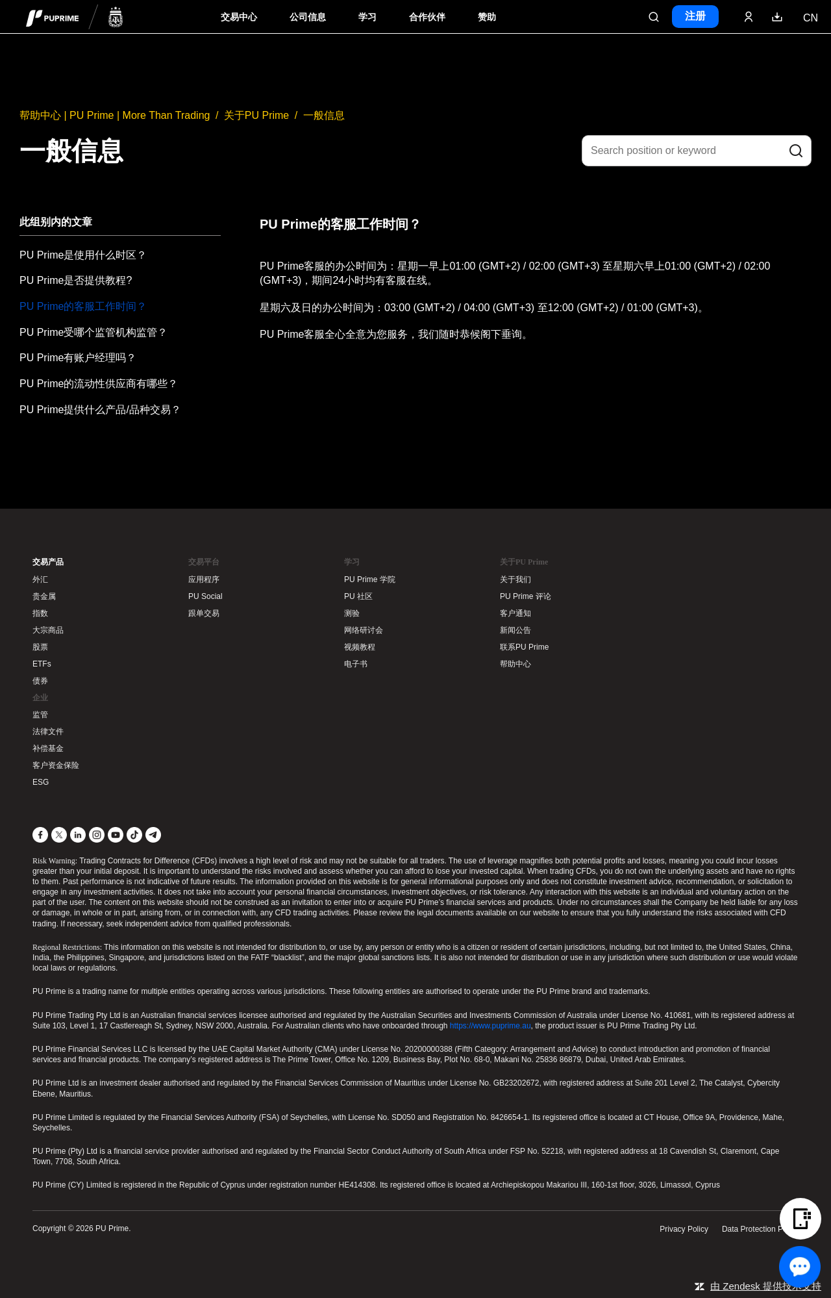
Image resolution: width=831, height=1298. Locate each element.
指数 (40, 613)
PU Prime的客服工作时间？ (83, 306)
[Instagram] (97, 835)
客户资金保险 (55, 765)
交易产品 (48, 561)
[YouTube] (115, 835)
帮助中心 (515, 663)
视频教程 (359, 647)
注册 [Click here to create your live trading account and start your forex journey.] (695, 15)
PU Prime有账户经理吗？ (77, 357)
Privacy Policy (684, 1229)
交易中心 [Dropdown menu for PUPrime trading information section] (239, 17)
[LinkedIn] (78, 835)
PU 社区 (358, 596)
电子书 (355, 663)
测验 (352, 613)
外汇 (40, 579)
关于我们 (515, 579)
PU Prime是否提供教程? (75, 280)
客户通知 (515, 613)
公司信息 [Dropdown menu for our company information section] (308, 17)
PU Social (205, 596)
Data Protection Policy (760, 1229)
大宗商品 (48, 630)
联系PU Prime (524, 647)
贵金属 (44, 596)
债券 (40, 680)
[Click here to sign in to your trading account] (748, 16)
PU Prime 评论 (525, 596)
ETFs (41, 663)
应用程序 (203, 579)
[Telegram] (153, 835)
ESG (40, 782)
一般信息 (324, 115)
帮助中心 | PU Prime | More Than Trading (114, 115)
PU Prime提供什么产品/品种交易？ (100, 409)
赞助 (487, 17)
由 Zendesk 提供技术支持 (765, 1286)
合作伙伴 (427, 17)
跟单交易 (203, 613)
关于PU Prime (256, 115)
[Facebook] (40, 835)
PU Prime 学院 (369, 579)
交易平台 (203, 561)
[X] (59, 835)
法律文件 (48, 731)
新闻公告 (515, 630)
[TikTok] (134, 835)
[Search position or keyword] (697, 150)
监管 (40, 714)
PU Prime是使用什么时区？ (83, 255)
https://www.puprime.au (490, 1025)
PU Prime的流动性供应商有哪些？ (98, 383)
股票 (40, 647)
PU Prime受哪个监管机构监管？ (93, 332)
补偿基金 (48, 748)
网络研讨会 (363, 630)
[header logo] (74, 16)
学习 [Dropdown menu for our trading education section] (367, 17)
